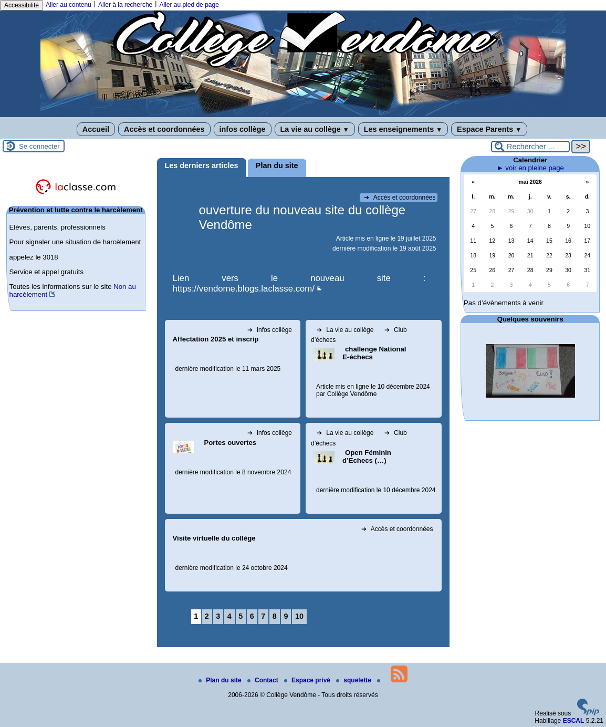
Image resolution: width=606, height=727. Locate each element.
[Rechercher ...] (530, 146)
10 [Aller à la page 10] (299, 616)
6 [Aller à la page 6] (252, 616)
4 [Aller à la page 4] (229, 616)
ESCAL (573, 720)
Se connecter (39, 146)
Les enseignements (403, 129)
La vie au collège (314, 129)
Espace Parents (489, 129)
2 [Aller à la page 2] (207, 616)
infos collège (243, 129)
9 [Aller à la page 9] (286, 616)
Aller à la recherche (125, 4)
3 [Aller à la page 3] (218, 616)
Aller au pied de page (188, 4)
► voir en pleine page (530, 168)
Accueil (95, 129)
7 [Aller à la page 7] (263, 616)
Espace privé (308, 680)
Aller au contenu (68, 4)
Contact (263, 680)
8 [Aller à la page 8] (275, 616)
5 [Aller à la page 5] (240, 616)
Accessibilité (21, 5)
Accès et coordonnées (164, 129)
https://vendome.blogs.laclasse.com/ (244, 289)
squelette (354, 680)
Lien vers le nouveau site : (299, 278)
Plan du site (220, 680)
